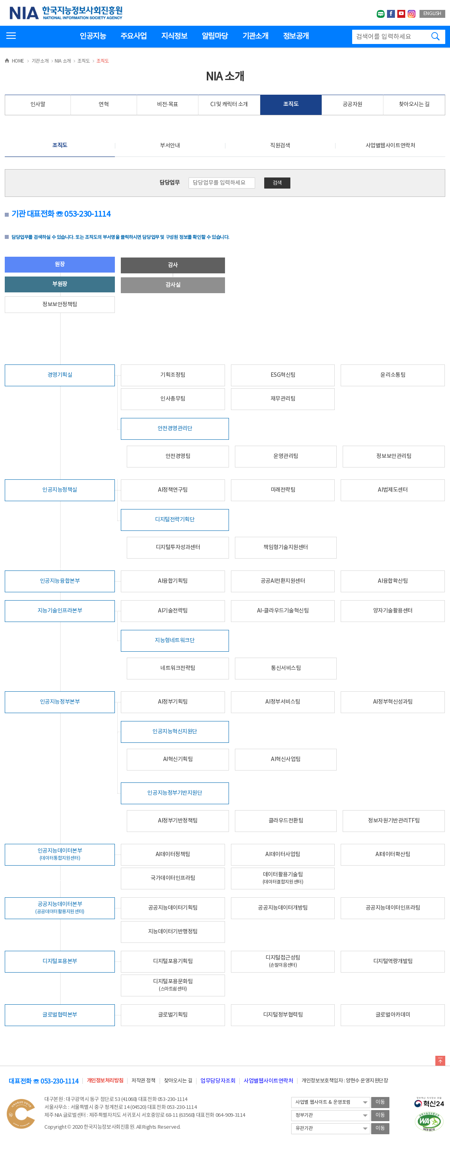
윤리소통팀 (392, 375)
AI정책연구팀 (173, 490)
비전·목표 (167, 104)
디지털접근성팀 (282, 961)
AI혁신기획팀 (178, 759)
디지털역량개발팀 (393, 961)
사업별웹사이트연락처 (390, 146)
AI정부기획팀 (173, 702)
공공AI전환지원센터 (283, 581)
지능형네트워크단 (174, 640)
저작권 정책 (143, 1081)
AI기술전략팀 (173, 611)
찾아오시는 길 (414, 104)
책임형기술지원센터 (285, 547)
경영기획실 (60, 375)
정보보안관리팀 (393, 456)
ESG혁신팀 (283, 375)
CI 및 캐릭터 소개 (229, 104)
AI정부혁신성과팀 (393, 702)
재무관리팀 (283, 399)
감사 (173, 265)
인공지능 (92, 36)
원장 (60, 264)
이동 (380, 1102)
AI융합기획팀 (173, 581)
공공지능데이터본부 (59, 907)
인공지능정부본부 (60, 702)
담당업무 (169, 183)
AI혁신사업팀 (286, 759)
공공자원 (352, 104)
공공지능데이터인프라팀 (393, 908)
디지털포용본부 (59, 961)
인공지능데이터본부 (60, 854)
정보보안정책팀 (59, 304)
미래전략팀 (283, 490)
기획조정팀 (172, 375)
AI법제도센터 (393, 490)
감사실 (173, 285)
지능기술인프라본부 (60, 611)
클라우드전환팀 (286, 821)
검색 (277, 183)
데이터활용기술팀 (283, 878)
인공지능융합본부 (60, 581)
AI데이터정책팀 (173, 854)
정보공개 (296, 36)
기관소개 (255, 36)
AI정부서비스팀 (282, 702)
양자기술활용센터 (393, 611)
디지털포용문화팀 (173, 985)
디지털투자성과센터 (178, 547)
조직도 (290, 104)
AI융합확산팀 (393, 581)
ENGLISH (432, 13)
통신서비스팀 (286, 668)
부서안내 (170, 146)
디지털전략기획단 (174, 520)
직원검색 (280, 146)
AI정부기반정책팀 (178, 821)
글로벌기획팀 (173, 1015)
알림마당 (214, 36)
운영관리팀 (285, 456)
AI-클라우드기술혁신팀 (283, 611)
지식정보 (174, 36)
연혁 (104, 104)
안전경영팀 (178, 456)
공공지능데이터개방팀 (282, 908)
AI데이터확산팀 (393, 854)
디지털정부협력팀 (283, 1015)
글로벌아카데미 (393, 1015)
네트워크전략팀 (177, 668)
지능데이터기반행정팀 (173, 932)
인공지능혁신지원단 (175, 732)
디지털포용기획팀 (173, 961)
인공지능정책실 (59, 490)
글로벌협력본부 (59, 1015)
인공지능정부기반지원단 (174, 793)
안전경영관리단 (175, 428)
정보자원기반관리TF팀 (393, 821)
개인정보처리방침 (105, 1081)
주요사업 (133, 36)
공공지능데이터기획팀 (173, 908)
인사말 (38, 104)
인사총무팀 (172, 399)
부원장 (59, 284)
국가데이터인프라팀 (173, 878)
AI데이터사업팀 (282, 854)
